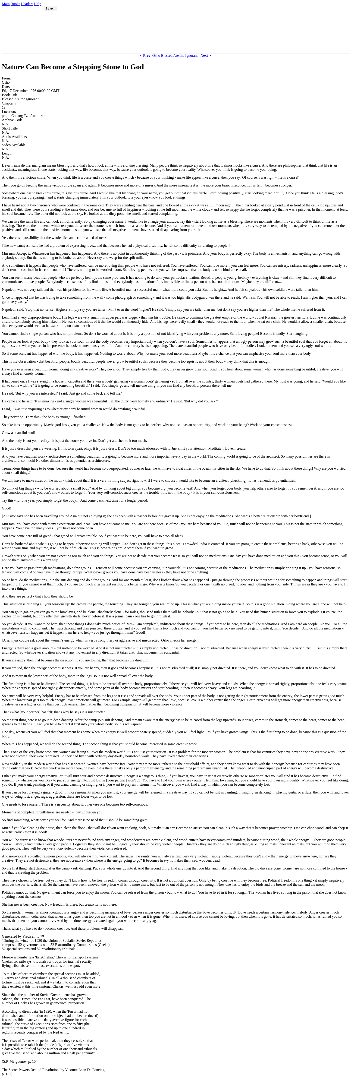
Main (6, 4)
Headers (27, 4)
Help (37, 4)
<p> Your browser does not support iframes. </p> (176, 32)
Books (15, 4)
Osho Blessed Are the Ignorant (175, 55)
